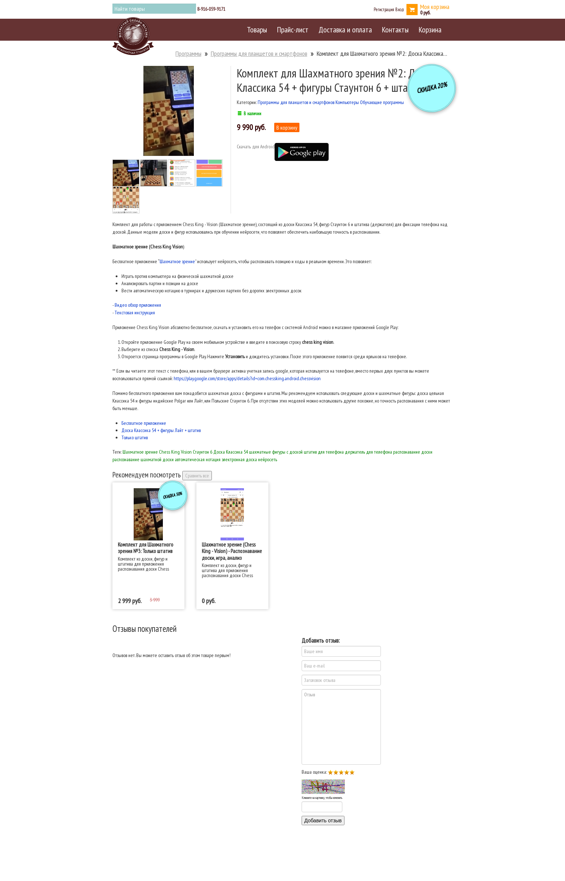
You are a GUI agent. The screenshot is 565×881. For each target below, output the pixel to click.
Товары (257, 29)
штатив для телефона (324, 452)
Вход (399, 9)
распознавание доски (412, 452)
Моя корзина (434, 7)
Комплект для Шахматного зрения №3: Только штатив (145, 547)
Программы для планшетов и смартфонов (259, 53)
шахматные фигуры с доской (276, 452)
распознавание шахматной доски (143, 459)
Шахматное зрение (177, 261)
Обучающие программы (382, 102)
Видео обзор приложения (138, 305)
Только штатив (134, 437)
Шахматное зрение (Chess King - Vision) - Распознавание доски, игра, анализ (232, 551)
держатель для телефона (368, 452)
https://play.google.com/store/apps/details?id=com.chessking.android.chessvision (247, 378)
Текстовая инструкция (135, 312)
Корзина (430, 29)
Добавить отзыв (323, 820)
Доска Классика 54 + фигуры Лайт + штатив (161, 430)
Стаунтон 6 (202, 452)
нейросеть (267, 459)
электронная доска (239, 459)
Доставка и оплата (345, 29)
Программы (188, 53)
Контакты (395, 29)
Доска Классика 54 (230, 452)
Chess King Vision (175, 452)
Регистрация (384, 9)
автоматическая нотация (198, 459)
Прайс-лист (292, 29)
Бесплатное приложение (143, 423)
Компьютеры (347, 102)
